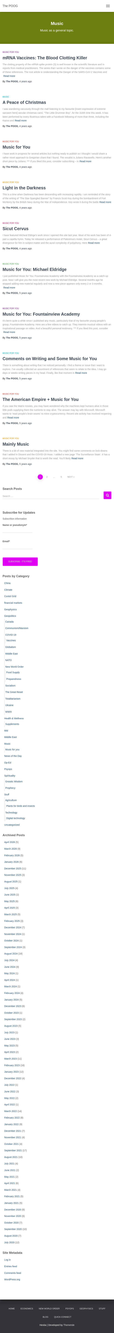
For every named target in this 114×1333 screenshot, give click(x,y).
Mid (6, 730)
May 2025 (9, 901)
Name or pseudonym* (17, 528)
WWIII (8, 711)
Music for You (16, 147)
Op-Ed (7, 762)
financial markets (13, 602)
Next (70, 477)
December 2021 (12, 1131)
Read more (9, 76)
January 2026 (11, 862)
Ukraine (9, 705)
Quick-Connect (62, 1317)
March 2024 (10, 986)
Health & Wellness (14, 718)
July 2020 (9, 1242)
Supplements (12, 724)
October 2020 (11, 1222)
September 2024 (13, 947)
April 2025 (9, 907)
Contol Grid (10, 596)
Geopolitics (10, 616)
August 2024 (11, 953)
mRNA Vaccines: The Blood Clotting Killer (45, 57)
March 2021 (10, 1190)
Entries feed (10, 1266)
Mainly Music (16, 444)
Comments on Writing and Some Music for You (50, 358)
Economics (27, 1309)
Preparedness (13, 679)
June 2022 (9, 1091)
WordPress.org (12, 1279)
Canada (9, 621)
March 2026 (10, 848)
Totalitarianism (12, 698)
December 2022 (12, 1078)
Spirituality (9, 775)
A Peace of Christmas (24, 102)
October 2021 (11, 1144)
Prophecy (10, 788)
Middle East (11, 653)
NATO (8, 660)
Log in (7, 1259)
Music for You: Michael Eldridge (35, 269)
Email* (17, 544)
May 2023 (9, 1045)
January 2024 (11, 999)
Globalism (10, 647)
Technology (11, 812)
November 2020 (12, 1216)
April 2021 (9, 1183)
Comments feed (12, 1273)
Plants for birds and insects (20, 806)
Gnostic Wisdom (14, 781)
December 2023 (12, 1006)
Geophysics (10, 609)
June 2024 (9, 967)
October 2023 (11, 1012)
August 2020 (11, 1235)
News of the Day (13, 756)
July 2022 (9, 1084)
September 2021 (13, 1150)
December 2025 (12, 868)
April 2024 (9, 980)
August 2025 (11, 881)
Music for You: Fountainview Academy (41, 314)
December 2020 (12, 1209)
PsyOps (69, 1309)
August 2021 (11, 1157)
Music (6, 97)
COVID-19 (10, 634)
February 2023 (12, 1065)
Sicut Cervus (16, 228)
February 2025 (12, 921)
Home (12, 1309)
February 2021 (12, 1196)
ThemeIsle (68, 1325)
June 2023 (9, 1039)
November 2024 (12, 934)
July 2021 (9, 1163)
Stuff (6, 794)
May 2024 (9, 973)
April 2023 (9, 1052)
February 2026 (12, 855)
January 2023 (11, 1071)
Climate (8, 589)
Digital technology (15, 818)
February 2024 (12, 993)
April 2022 (9, 1104)
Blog (45, 1317)
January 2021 (11, 1203)
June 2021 (9, 1170)
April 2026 (9, 842)
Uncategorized (12, 824)
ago (25, 81)
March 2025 (10, 914)
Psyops (8, 769)
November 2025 (12, 875)
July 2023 (9, 1032)
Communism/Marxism (16, 628)
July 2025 (9, 888)
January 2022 (11, 1124)
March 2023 (10, 1058)
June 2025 (9, 894)
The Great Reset (14, 692)
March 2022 (10, 1111)
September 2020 (13, 1229)
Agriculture (11, 800)
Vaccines (11, 640)
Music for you (11, 52)
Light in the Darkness (24, 187)
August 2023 (11, 1026)
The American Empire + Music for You (41, 399)
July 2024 (9, 960)
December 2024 (12, 927)
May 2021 (9, 1176)
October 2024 (11, 940)
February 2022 (12, 1117)
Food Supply (13, 672)
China (7, 583)
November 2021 (12, 1137)
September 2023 (13, 1019)
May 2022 (9, 1098)
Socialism (10, 685)
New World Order (14, 666)
